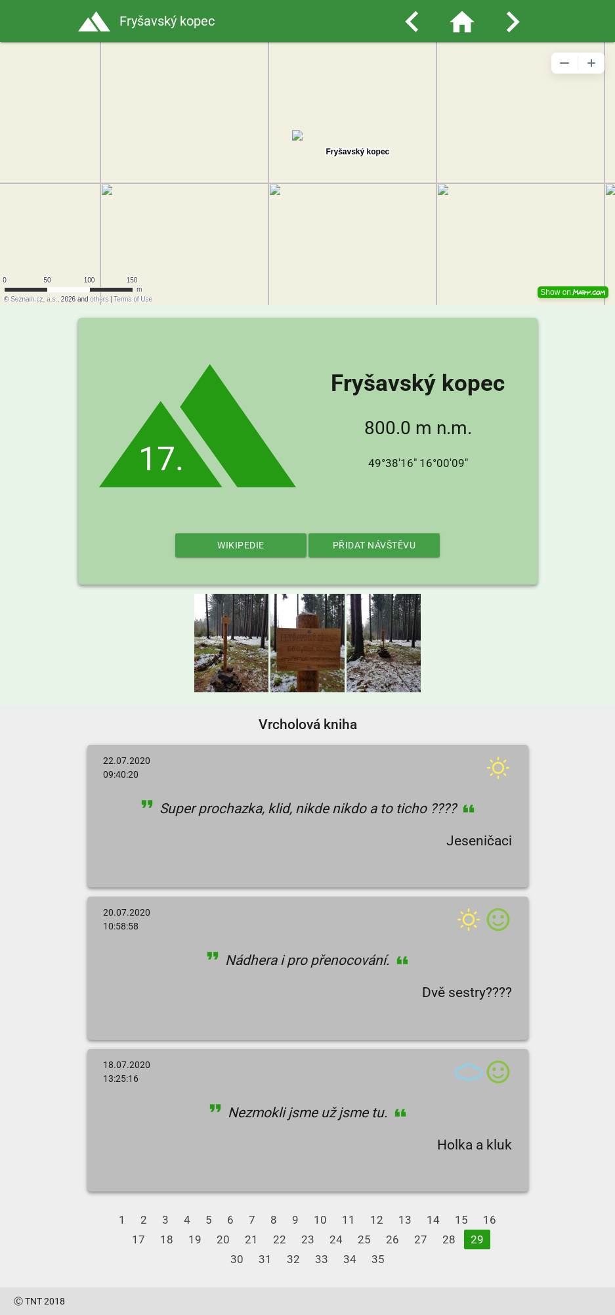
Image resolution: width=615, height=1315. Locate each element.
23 (307, 1239)
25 (364, 1239)
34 (349, 1259)
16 (489, 1219)
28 (449, 1239)
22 (279, 1239)
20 (223, 1239)
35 (378, 1259)
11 (348, 1219)
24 (336, 1239)
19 (194, 1239)
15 (461, 1219)
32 (293, 1259)
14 (433, 1219)
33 (321, 1259)
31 (265, 1259)
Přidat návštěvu (374, 545)
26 (392, 1239)
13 (405, 1219)
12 (376, 1219)
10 (320, 1219)
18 (166, 1239)
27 (420, 1239)
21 (251, 1239)
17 (138, 1239)
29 (477, 1239)
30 (237, 1259)
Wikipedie (241, 545)
